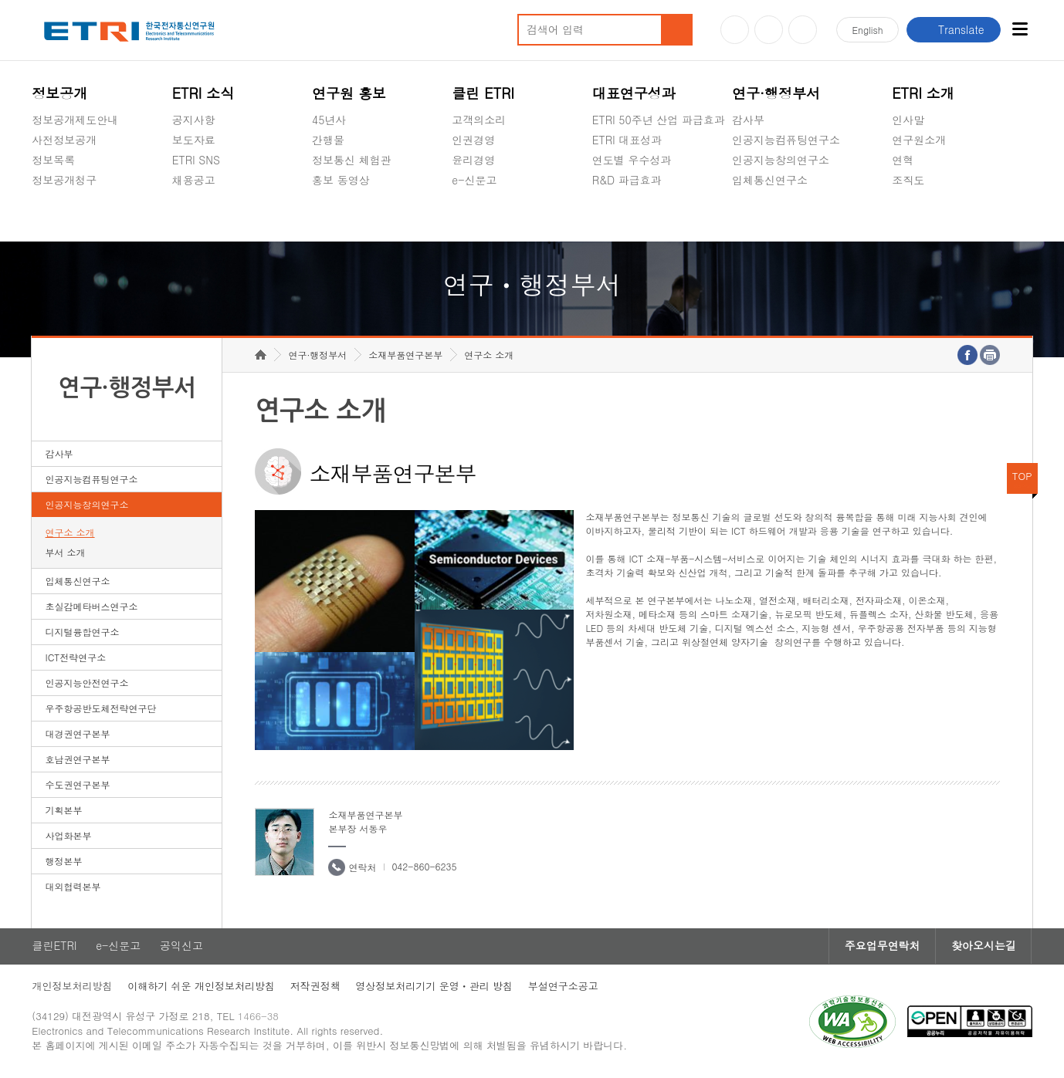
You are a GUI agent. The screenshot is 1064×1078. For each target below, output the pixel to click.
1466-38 (258, 1018)
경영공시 (53, 216)
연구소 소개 (70, 533)
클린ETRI (54, 947)
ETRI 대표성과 (627, 139)
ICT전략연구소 (76, 658)
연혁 (902, 159)
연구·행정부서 (776, 93)
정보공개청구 (64, 180)
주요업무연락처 (882, 947)
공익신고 (473, 216)
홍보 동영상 (341, 180)
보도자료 (193, 139)
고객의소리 (479, 119)
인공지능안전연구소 (87, 684)
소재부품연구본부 (405, 356)
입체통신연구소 (770, 180)
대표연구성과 (634, 93)
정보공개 (59, 93)
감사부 (748, 119)
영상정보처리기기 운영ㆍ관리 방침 (434, 988)
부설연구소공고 (564, 988)
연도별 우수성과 (632, 159)
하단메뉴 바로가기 (0, 0)
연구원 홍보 (349, 93)
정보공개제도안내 (75, 119)
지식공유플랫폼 (630, 216)
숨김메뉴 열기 (39, 198)
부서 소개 (66, 553)
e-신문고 (474, 180)
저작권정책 (315, 988)
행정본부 (64, 862)
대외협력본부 (73, 887)
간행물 (328, 139)
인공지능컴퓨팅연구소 (786, 139)
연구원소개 (919, 139)
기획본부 (64, 811)
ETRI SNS (196, 159)
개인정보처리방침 (72, 988)
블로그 (768, 29)
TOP (1022, 477)
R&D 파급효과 (627, 180)
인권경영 (473, 139)
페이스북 (802, 29)
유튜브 (734, 29)
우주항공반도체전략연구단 (101, 709)
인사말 (908, 119)
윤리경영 (473, 159)
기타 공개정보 (926, 216)
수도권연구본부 (78, 785)
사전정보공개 (64, 139)
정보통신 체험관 (351, 159)
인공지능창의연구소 (780, 159)
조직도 (908, 180)
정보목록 (53, 159)
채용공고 (193, 180)
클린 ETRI (483, 93)
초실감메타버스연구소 (786, 216)
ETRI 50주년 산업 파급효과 (658, 119)
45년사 (329, 119)
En (867, 29)
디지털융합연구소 (83, 633)
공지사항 (193, 119)
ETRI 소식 (203, 93)
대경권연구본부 (78, 735)
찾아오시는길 (983, 947)
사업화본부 (69, 836)
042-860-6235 (423, 867)
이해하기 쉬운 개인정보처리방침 (201, 988)
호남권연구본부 (78, 760)
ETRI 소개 (923, 93)
